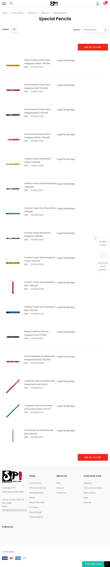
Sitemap (87, 502)
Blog (58, 483)
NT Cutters (33, 507)
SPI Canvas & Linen (37, 488)
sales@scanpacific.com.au (14, 510)
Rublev (32, 497)
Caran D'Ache (35, 483)
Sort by (76, 30)
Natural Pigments (36, 502)
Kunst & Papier (35, 512)
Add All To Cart (93, 47)
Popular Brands (36, 517)
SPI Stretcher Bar (36, 493)
